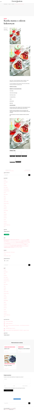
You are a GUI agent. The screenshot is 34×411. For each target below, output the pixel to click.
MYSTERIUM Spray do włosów (10, 328)
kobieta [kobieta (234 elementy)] (21, 243)
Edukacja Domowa (6, 190)
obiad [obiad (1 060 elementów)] (25, 244)
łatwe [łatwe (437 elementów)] (21, 247)
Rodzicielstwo (6, 210)
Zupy (4, 226)
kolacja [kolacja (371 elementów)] (23, 243)
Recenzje (5, 208)
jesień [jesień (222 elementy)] (16, 243)
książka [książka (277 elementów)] (25, 243)
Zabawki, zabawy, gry (7, 224)
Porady (5, 205)
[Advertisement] (17, 10)
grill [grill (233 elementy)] (10, 243)
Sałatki (5, 212)
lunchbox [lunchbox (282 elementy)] (15, 244)
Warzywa (5, 221)
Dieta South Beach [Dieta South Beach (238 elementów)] (26, 242)
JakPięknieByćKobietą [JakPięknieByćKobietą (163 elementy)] (13, 243)
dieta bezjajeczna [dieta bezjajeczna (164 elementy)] (5, 242)
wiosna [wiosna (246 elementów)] (15, 247)
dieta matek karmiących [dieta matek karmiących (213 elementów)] (13, 242)
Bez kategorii (6, 181)
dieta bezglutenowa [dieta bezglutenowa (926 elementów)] (25, 241)
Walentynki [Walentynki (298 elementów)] (23, 246)
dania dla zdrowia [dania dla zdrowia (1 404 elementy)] (15, 239)
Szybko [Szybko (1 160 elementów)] (12, 246)
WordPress (14, 409)
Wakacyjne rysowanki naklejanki (24, 348)
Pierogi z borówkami (8, 365)
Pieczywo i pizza (6, 203)
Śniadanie (5, 214)
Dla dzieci (5, 18)
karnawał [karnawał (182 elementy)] (18, 243)
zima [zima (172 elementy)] (19, 247)
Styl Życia (5, 217)
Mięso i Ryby (6, 194)
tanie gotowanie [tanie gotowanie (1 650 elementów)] (18, 246)
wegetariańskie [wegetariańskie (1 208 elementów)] (7, 247)
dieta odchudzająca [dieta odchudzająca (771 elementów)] (20, 242)
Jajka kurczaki (6, 348)
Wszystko (5, 223)
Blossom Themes (7, 409)
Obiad (5, 199)
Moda (4, 196)
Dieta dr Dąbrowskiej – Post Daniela (9, 252)
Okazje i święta (6, 201)
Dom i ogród (6, 187)
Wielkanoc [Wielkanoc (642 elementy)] (12, 247)
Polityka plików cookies (7, 255)
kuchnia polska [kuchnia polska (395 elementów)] (9, 244)
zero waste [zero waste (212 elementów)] (18, 247)
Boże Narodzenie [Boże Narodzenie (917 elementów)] (7, 239)
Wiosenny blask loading (9, 321)
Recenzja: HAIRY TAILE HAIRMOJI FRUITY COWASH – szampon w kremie (17, 330)
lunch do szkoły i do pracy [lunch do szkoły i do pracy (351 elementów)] (20, 244)
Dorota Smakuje (6, 189)
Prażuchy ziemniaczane (9, 323)
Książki (5, 192)
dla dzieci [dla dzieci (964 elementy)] (8, 243)
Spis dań (5, 305)
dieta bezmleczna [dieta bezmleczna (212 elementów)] (9, 242)
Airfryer (5, 180)
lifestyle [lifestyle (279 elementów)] (13, 244)
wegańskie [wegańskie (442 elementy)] (26, 246)
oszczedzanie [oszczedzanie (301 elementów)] (5, 246)
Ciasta (5, 183)
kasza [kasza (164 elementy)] (19, 243)
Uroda (5, 219)
